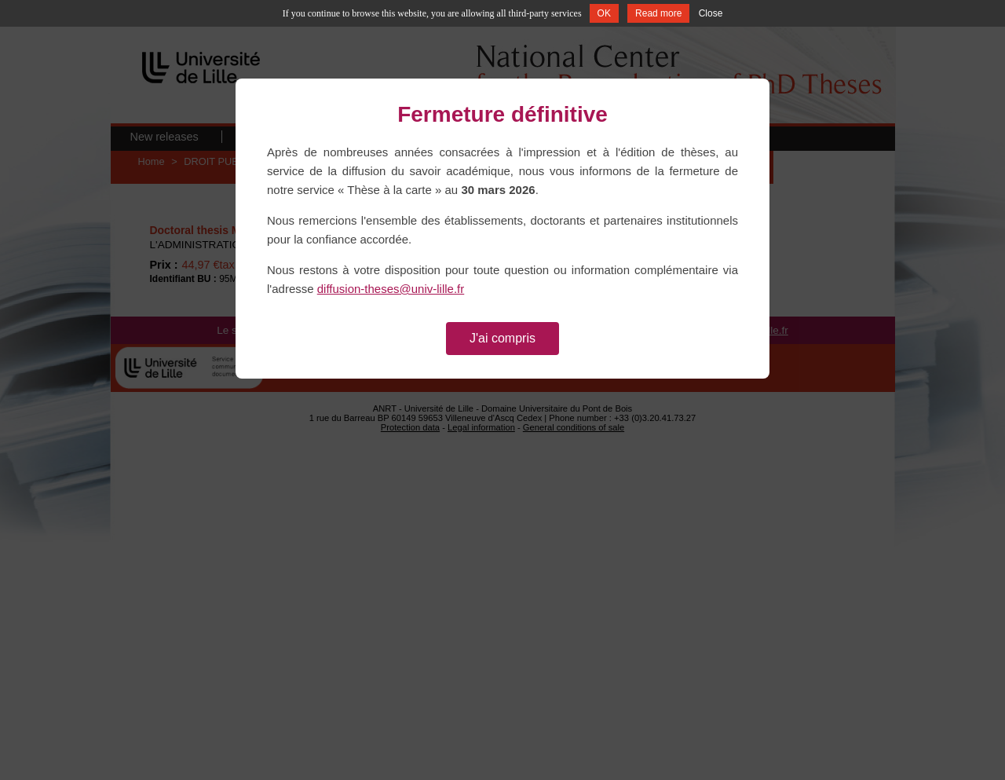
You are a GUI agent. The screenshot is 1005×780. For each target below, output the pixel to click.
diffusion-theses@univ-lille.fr (391, 288)
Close (711, 13)
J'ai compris (502, 338)
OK (604, 13)
